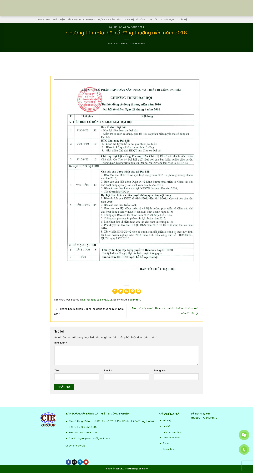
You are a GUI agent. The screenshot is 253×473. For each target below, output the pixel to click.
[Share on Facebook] (115, 291)
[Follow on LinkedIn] (80, 462)
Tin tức (153, 19)
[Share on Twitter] (120, 291)
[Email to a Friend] (126, 291)
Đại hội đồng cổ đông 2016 (126, 27)
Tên (57, 370)
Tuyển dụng (168, 19)
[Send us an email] (74, 462)
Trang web (160, 370)
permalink (135, 299)
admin (141, 43)
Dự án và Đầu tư (109, 19)
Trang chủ (43, 19)
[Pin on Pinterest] (132, 291)
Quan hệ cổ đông (134, 19)
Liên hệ (183, 19)
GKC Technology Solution (133, 468)
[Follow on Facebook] (68, 462)
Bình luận (60, 342)
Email (108, 370)
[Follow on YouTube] (86, 462)
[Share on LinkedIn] (138, 291)
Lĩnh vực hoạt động (81, 19)
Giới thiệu (59, 19)
